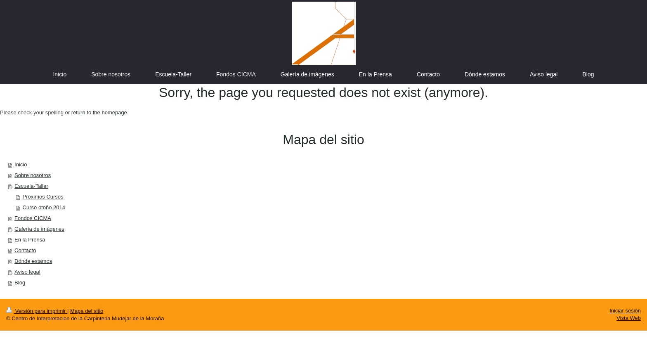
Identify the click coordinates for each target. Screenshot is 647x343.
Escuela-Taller (31, 186)
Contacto (25, 250)
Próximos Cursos (43, 197)
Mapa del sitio (86, 311)
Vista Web (628, 318)
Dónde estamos (33, 261)
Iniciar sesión (625, 311)
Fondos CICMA (32, 218)
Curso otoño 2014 (44, 207)
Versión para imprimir (36, 311)
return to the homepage (99, 112)
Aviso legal (27, 272)
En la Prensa (29, 240)
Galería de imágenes (39, 229)
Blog (19, 282)
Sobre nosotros (32, 175)
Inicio (20, 164)
